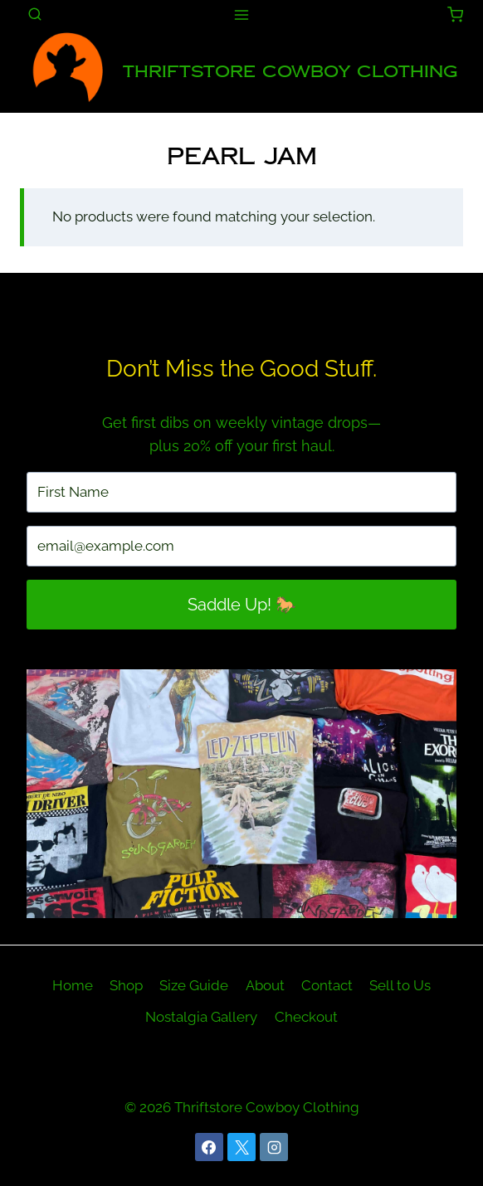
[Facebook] (209, 1147)
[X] (241, 1147)
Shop (126, 985)
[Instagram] (274, 1147)
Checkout (306, 1017)
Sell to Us (400, 985)
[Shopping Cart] (455, 14)
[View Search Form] (35, 15)
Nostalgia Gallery (201, 1017)
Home (72, 985)
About (265, 985)
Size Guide (193, 985)
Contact (327, 985)
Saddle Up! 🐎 (242, 605)
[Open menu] (242, 14)
